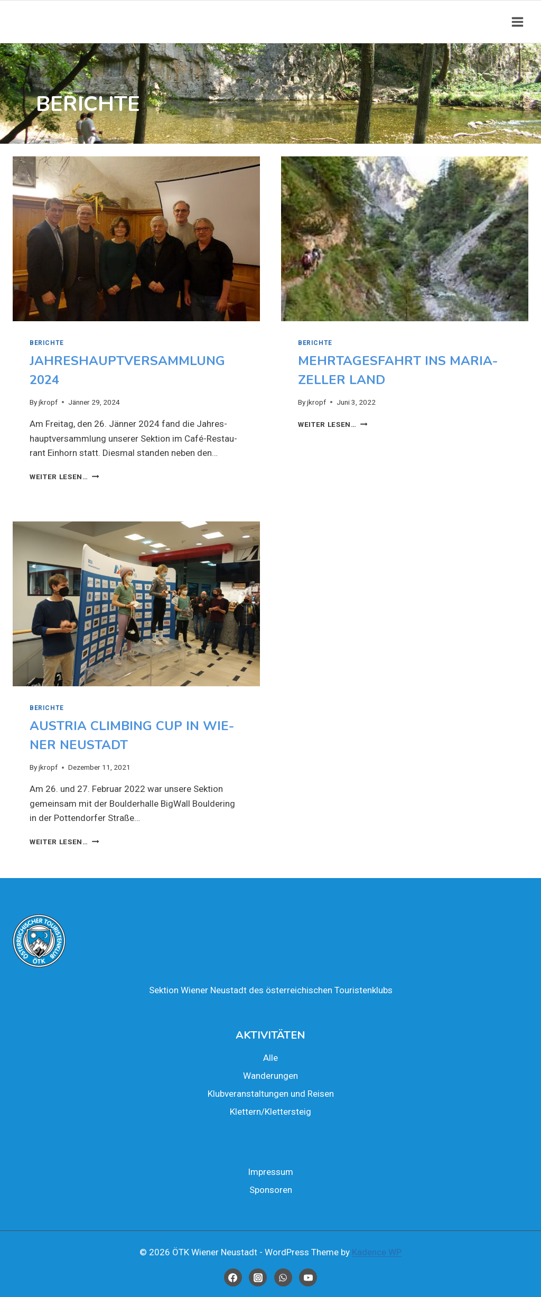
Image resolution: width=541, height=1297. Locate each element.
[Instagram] (258, 1277)
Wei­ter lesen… (64, 476)
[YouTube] (308, 1277)
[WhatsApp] (283, 1277)
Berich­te (47, 343)
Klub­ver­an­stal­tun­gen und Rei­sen (271, 1093)
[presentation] (136, 238)
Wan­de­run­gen (270, 1075)
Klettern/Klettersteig (270, 1111)
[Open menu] (517, 21)
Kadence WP (377, 1252)
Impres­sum (270, 1172)
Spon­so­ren (270, 1189)
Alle (270, 1057)
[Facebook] (233, 1277)
